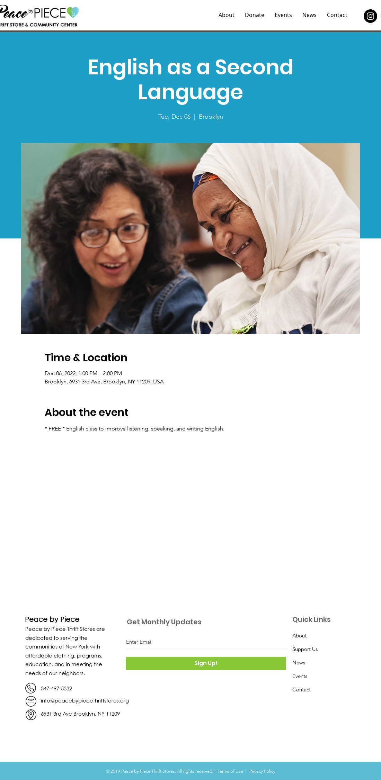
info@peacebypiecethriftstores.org (85, 700)
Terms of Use (230, 771)
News (298, 662)
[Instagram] (370, 16)
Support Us (305, 649)
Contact (301, 689)
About (299, 635)
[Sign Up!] (206, 663)
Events (299, 676)
